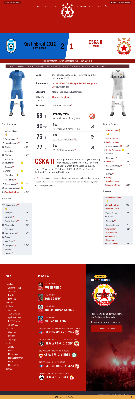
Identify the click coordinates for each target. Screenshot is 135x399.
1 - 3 (58, 377)
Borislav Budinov (12, 192)
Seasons (21, 66)
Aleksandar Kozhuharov (111, 230)
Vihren (65, 355)
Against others (14, 317)
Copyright (12, 339)
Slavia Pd (51, 343)
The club (35, 6)
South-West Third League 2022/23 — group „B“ (52, 66)
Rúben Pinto (53, 287)
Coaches (12, 291)
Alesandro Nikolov (113, 185)
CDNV (69, 343)
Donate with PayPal (64, 397)
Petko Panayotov (113, 150)
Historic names (120, 2)
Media (91, 6)
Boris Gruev (53, 299)
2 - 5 (63, 332)
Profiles (11, 295)
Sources (11, 335)
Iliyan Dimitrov (112, 205)
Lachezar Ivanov (113, 142)
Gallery (11, 346)
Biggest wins (14, 321)
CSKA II (48, 355)
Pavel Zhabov (112, 243)
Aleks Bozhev (113, 132)
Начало (11, 66)
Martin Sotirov (112, 208)
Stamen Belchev (60, 96)
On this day (13, 324)
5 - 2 (57, 355)
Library (11, 361)
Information (81, 6)
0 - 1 (62, 343)
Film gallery (13, 354)
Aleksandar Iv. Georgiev (112, 238)
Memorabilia (13, 365)
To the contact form (106, 329)
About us (12, 332)
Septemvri (52, 332)
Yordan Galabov (55, 321)
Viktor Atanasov (113, 138)
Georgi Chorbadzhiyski (112, 179)
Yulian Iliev (110, 161)
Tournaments (14, 313)
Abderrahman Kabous (59, 310)
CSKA (71, 332)
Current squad (14, 287)
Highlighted (43, 275)
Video (10, 350)
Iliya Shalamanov (113, 199)
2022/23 (30, 66)
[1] (18, 130)
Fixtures (44, 6)
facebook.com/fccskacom (107, 322)
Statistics (54, 6)
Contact (99, 6)
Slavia (49, 377)
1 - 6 (63, 366)
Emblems (12, 299)
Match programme (16, 358)
